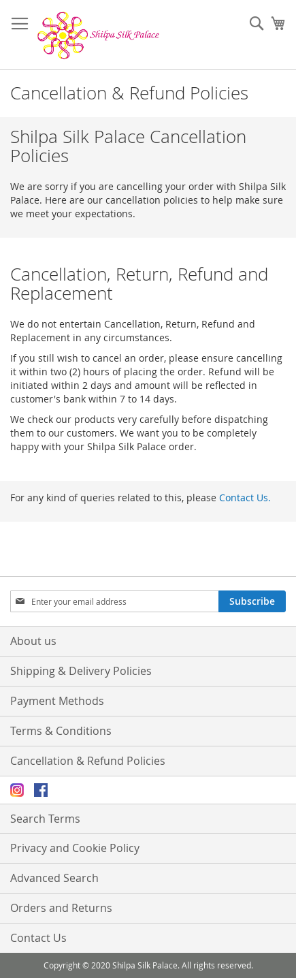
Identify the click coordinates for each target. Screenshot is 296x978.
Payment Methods (57, 700)
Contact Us (38, 937)
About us (33, 640)
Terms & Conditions (61, 730)
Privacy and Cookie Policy (74, 847)
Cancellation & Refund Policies (87, 760)
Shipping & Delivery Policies (81, 670)
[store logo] (98, 35)
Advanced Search (54, 877)
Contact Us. (245, 497)
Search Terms (45, 818)
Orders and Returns (61, 907)
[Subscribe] (252, 601)
